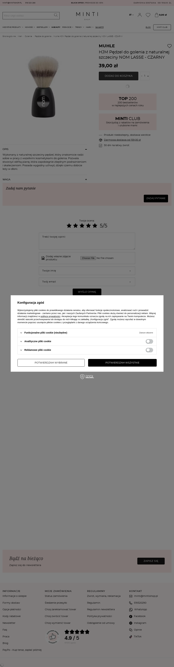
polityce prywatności (50, 316)
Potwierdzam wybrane (51, 363)
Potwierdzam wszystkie (122, 363)
